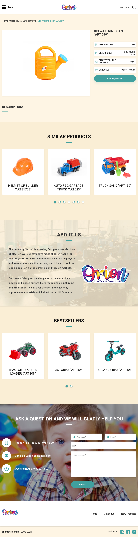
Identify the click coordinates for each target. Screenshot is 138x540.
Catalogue (109, 516)
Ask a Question (115, 78)
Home (94, 516)
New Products (128, 516)
